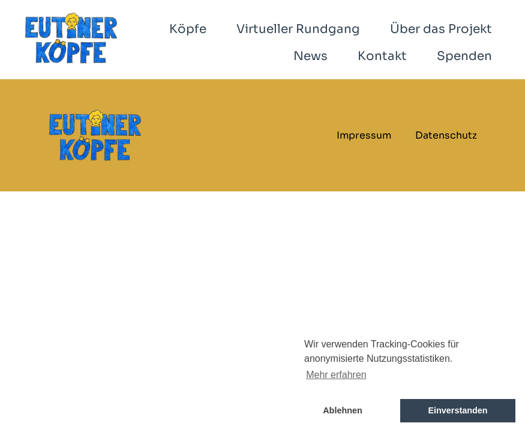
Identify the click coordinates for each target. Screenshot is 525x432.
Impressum (364, 135)
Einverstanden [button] (457, 410)
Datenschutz (446, 135)
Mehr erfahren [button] (336, 375)
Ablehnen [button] (342, 410)
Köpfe (187, 29)
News (310, 56)
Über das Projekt (441, 29)
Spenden (464, 56)
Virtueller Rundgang (298, 29)
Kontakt (382, 56)
